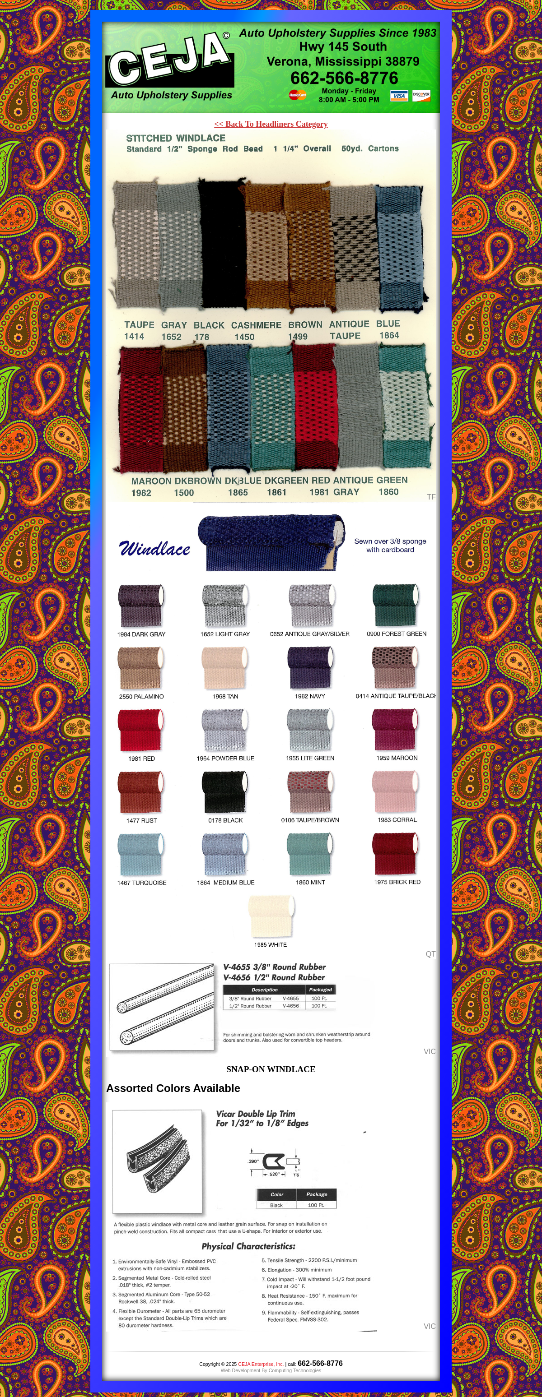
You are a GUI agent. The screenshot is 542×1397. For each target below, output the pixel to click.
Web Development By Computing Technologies (271, 1370)
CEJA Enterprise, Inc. (261, 1364)
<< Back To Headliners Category (271, 124)
